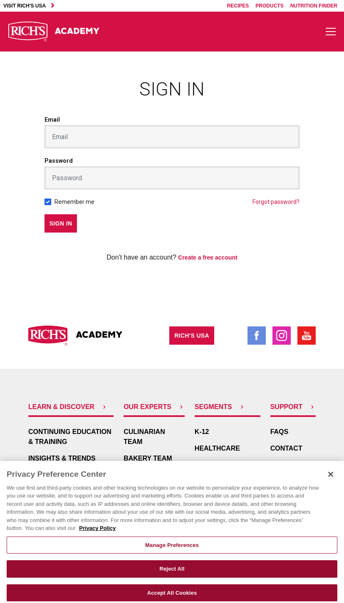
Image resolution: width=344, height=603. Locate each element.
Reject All (171, 576)
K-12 (202, 431)
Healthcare (217, 448)
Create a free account (207, 257)
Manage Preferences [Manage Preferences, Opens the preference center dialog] (172, 552)
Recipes (238, 6)
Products (269, 6)
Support (293, 406)
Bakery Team (148, 458)
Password (59, 160)
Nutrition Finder (313, 6)
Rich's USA (191, 335)
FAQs (279, 431)
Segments (220, 406)
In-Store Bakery (225, 464)
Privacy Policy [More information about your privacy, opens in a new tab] (97, 535)
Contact (286, 448)
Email (52, 119)
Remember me (74, 202)
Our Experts (154, 406)
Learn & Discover (68, 406)
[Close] (331, 481)
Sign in (60, 223)
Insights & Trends (62, 458)
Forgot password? (275, 202)
